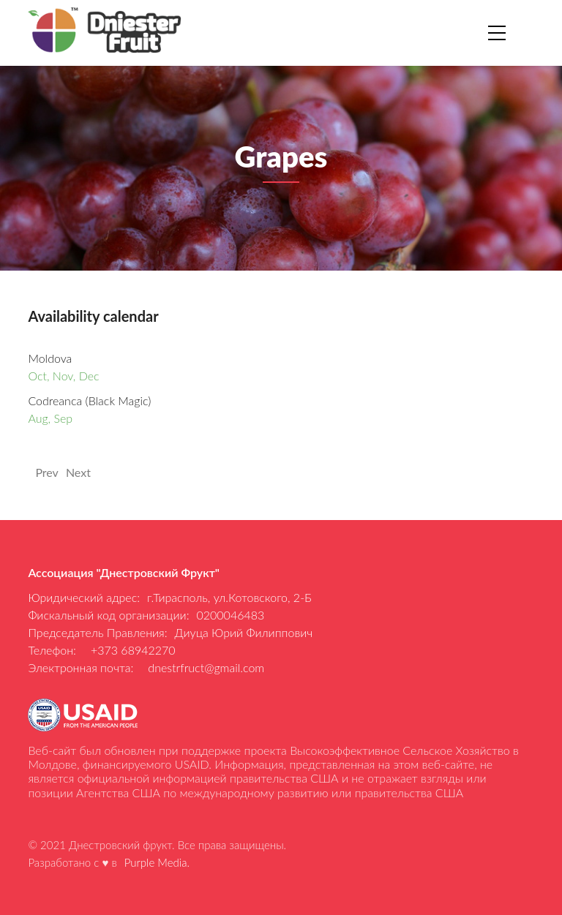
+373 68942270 (133, 650)
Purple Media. (157, 862)
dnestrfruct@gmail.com (206, 667)
